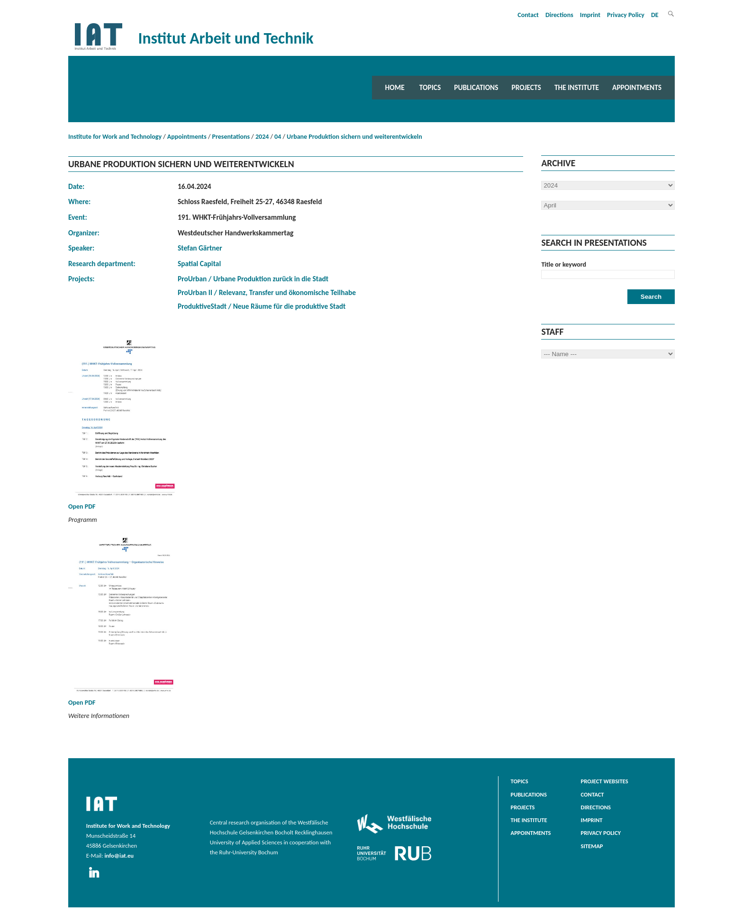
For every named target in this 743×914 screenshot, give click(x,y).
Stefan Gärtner (200, 247)
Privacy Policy (625, 15)
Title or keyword (563, 264)
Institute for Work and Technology (115, 137)
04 (277, 137)
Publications (476, 87)
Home (395, 87)
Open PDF (125, 424)
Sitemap (592, 846)
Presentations (231, 137)
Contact (528, 15)
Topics (430, 87)
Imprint (590, 15)
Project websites (604, 781)
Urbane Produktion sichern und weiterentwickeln (354, 137)
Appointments (636, 87)
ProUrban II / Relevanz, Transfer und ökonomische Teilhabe (267, 292)
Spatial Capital (199, 263)
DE (655, 15)
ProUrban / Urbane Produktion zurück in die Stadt (253, 278)
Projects (526, 87)
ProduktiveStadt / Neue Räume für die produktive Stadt (261, 306)
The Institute (576, 87)
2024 (262, 137)
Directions (559, 15)
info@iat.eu (119, 855)
